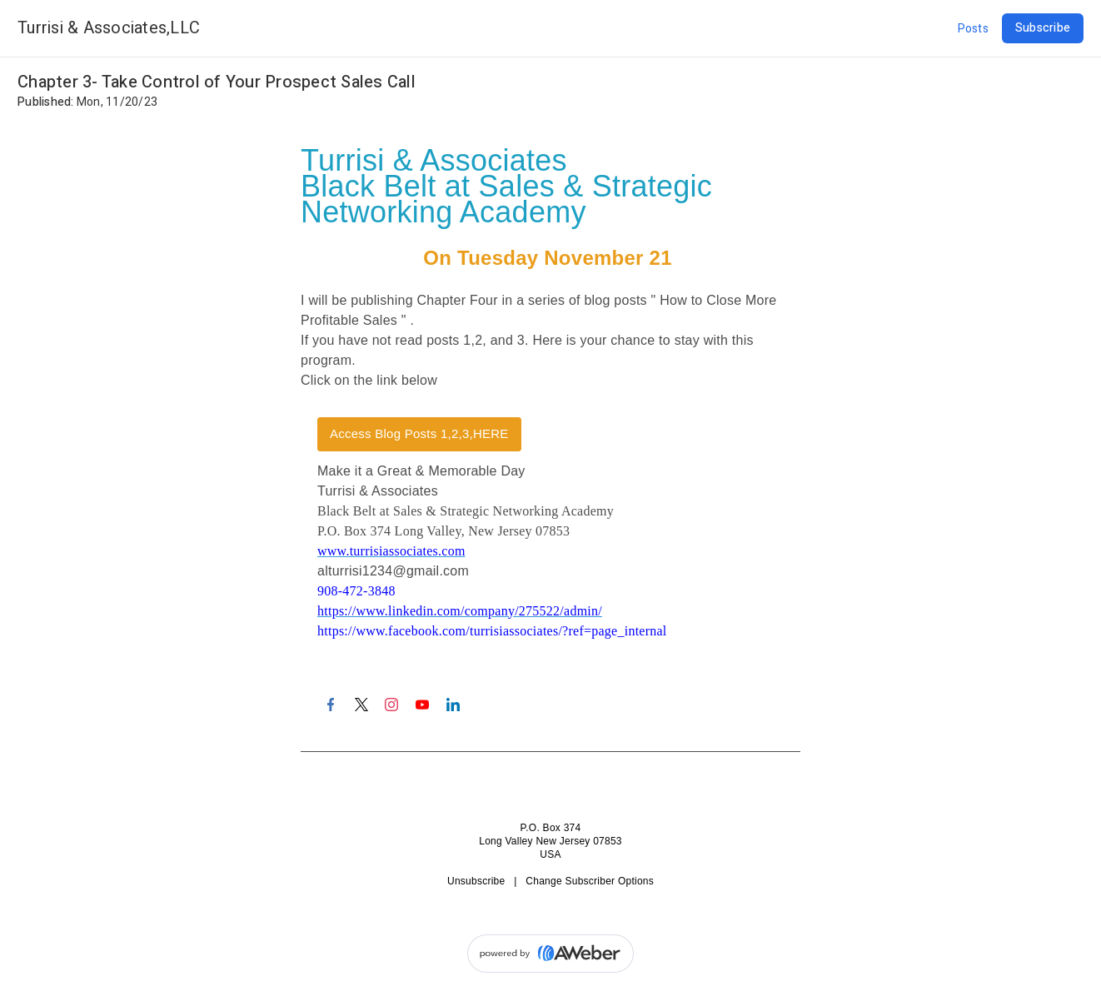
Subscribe (1042, 28)
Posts (973, 28)
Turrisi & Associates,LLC (108, 28)
